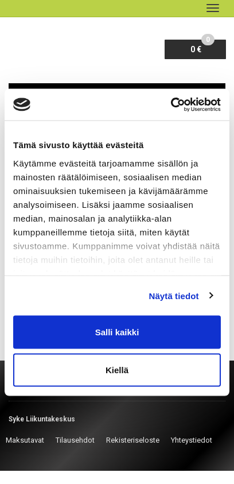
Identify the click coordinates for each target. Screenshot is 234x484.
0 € (202, 47)
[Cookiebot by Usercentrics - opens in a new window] (170, 104)
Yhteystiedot (191, 440)
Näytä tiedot (174, 295)
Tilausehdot (75, 440)
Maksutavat (25, 440)
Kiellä (117, 369)
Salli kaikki (117, 332)
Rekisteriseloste (132, 440)
